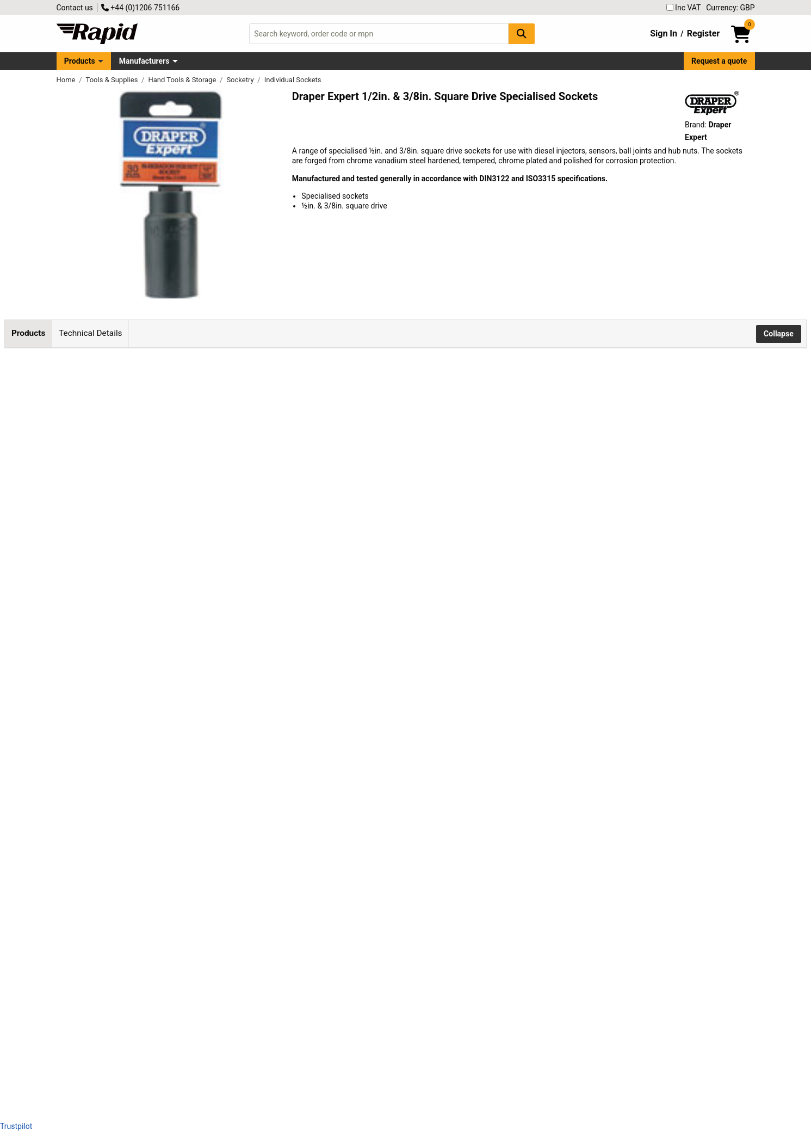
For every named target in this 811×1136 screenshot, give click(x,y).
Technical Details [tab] (90, 333)
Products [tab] (28, 333)
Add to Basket (432, 403)
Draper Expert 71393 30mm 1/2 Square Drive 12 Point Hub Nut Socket (209, 721)
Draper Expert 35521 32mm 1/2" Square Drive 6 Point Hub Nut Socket (208, 794)
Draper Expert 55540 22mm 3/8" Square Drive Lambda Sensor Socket (208, 941)
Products (79, 61)
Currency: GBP (730, 7)
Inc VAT (683, 7)
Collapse (779, 333)
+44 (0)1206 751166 (140, 7)
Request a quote (719, 61)
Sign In (663, 33)
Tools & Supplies (113, 80)
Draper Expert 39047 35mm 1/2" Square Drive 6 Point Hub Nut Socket (208, 868)
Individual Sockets (292, 80)
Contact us (75, 7)
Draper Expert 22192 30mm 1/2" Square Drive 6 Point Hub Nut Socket (208, 647)
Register (703, 33)
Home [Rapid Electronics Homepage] (67, 80)
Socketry (240, 80)
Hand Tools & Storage (183, 80)
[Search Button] (522, 33)
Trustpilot (16, 1126)
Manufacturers (144, 61)
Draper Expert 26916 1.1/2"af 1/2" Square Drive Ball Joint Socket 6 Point (213, 1015)
